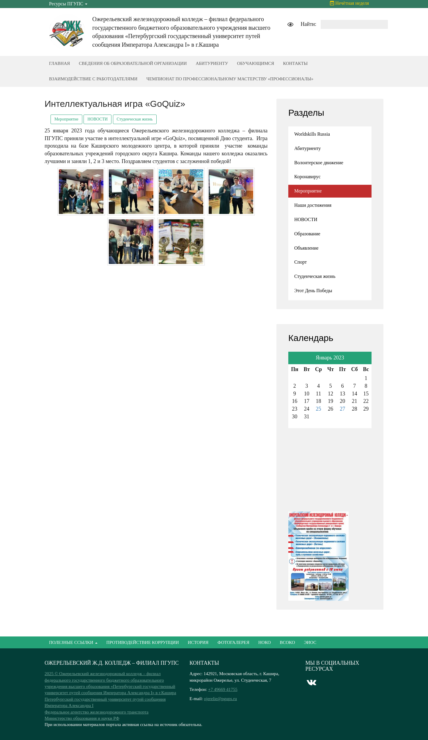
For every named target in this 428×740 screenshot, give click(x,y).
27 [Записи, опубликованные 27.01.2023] (342, 409)
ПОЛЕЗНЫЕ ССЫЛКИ (73, 642)
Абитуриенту (307, 148)
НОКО (264, 642)
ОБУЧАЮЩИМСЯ (255, 63)
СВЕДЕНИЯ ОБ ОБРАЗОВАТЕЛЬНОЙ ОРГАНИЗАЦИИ (133, 63)
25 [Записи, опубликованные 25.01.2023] (318, 409)
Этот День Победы (313, 290)
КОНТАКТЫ (295, 63)
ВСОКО (287, 642)
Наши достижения (312, 205)
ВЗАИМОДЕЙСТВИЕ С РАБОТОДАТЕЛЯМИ (93, 78)
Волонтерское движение (318, 162)
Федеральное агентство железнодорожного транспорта (96, 712)
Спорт (300, 262)
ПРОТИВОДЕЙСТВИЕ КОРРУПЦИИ (142, 642)
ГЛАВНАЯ (59, 63)
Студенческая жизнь (135, 119)
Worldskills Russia (312, 134)
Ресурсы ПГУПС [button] (68, 3)
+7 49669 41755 (222, 689)
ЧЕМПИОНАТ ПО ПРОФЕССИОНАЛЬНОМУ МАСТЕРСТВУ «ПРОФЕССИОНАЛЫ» (229, 78)
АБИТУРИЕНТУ (212, 63)
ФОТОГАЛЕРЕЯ (233, 642)
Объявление (306, 248)
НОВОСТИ (97, 119)
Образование (307, 233)
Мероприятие (66, 119)
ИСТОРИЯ (198, 642)
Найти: (308, 24)
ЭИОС (310, 642)
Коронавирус (307, 176)
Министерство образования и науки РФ (82, 718)
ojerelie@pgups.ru (220, 698)
